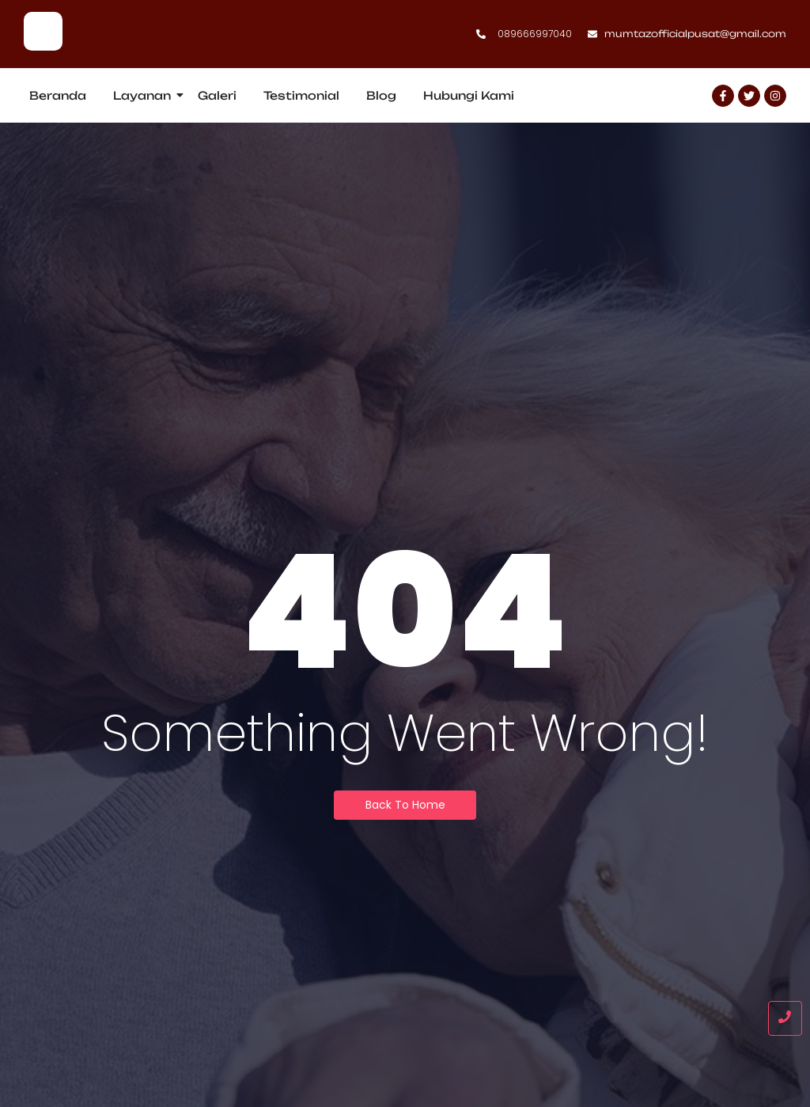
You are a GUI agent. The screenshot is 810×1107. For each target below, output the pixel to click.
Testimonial (301, 95)
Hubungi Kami (468, 95)
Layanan (144, 95)
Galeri (217, 95)
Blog (381, 95)
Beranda (57, 95)
